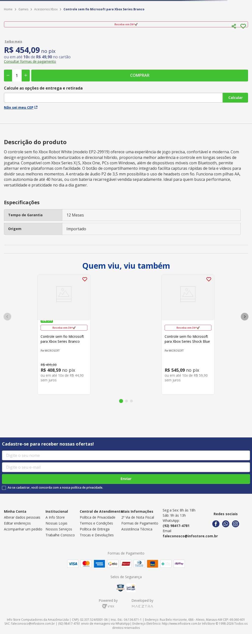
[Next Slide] (244, 316)
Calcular (235, 97)
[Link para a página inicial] (8, 9)
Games (23, 9)
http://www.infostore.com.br (181, 623)
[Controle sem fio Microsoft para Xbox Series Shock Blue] (188, 334)
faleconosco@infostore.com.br (190, 536)
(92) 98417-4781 (176, 525)
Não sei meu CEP (20, 107)
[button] (233, 26)
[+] (26, 75)
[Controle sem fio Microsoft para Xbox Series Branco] (64, 334)
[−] (8, 75)
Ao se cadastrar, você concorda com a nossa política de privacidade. (55, 487)
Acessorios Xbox (46, 9)
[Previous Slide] (7, 316)
